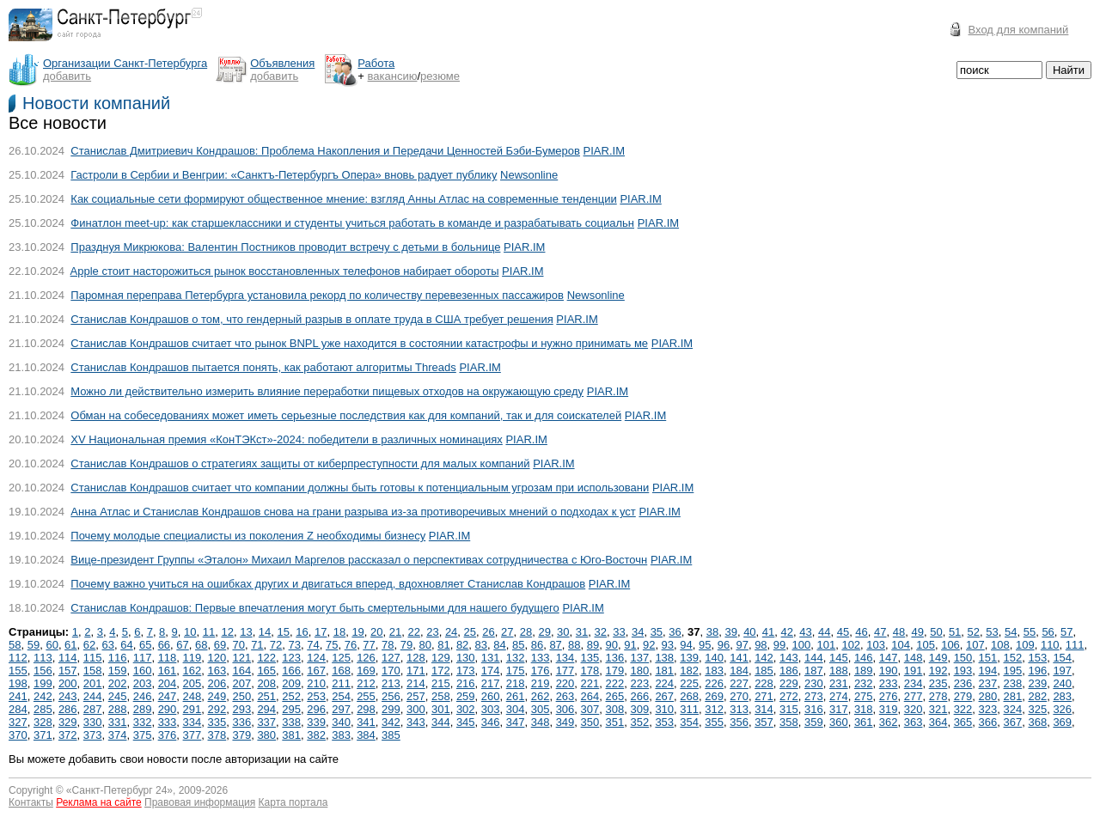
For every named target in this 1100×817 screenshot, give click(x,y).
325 (1037, 709)
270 (739, 696)
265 (615, 696)
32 (601, 631)
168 (341, 670)
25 (470, 631)
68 (201, 644)
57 (1066, 631)
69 (220, 644)
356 (739, 722)
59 (34, 644)
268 (689, 696)
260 (490, 696)
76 (351, 644)
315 (788, 709)
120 (217, 657)
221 (590, 683)
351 (615, 722)
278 (938, 696)
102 (850, 644)
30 (563, 631)
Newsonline (529, 174)
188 (838, 670)
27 (507, 631)
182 (689, 670)
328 (43, 722)
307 (590, 709)
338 (291, 722)
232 (863, 683)
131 (490, 657)
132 (515, 657)
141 (739, 657)
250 (241, 696)
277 (913, 696)
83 (481, 644)
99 (779, 644)
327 (18, 722)
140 (714, 657)
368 (1037, 722)
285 (43, 709)
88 (574, 644)
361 (863, 722)
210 (316, 683)
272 (788, 696)
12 (227, 631)
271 (764, 696)
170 (391, 670)
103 (875, 644)
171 (415, 670)
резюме (440, 76)
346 (490, 722)
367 (1013, 722)
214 (415, 683)
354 (689, 722)
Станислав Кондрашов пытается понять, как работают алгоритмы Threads (262, 367)
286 (67, 709)
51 (955, 631)
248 (192, 696)
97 (742, 644)
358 (788, 722)
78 (388, 644)
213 (391, 683)
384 (366, 735)
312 (714, 709)
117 (142, 657)
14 (265, 631)
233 (888, 683)
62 (89, 644)
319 (888, 709)
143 (788, 657)
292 (217, 709)
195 (1013, 670)
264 (590, 696)
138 (664, 657)
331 (117, 722)
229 (788, 683)
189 (863, 670)
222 (615, 683)
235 (938, 683)
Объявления (282, 63)
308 (615, 709)
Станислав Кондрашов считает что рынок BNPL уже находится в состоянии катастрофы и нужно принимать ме (359, 343)
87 (555, 644)
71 (257, 644)
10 (190, 631)
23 (432, 631)
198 (18, 683)
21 (395, 631)
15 (284, 631)
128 (415, 657)
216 (465, 683)
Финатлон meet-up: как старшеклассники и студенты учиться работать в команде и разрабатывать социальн (352, 222)
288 (117, 709)
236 (963, 683)
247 (167, 696)
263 (565, 696)
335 (217, 722)
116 (117, 657)
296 (316, 709)
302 (465, 709)
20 (376, 631)
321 (938, 709)
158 (92, 670)
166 (291, 670)
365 (963, 722)
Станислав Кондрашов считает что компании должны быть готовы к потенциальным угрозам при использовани (359, 487)
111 (1075, 644)
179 (615, 670)
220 (565, 683)
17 (321, 631)
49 (917, 631)
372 (67, 735)
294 (266, 709)
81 (443, 644)
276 (888, 696)
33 (619, 631)
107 (975, 644)
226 (714, 683)
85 (518, 644)
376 (167, 735)
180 (639, 670)
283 (1062, 696)
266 (639, 696)
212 (366, 683)
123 (291, 657)
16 (302, 631)
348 (540, 722)
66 (164, 644)
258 (440, 696)
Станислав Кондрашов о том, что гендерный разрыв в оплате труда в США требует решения (311, 319)
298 (366, 709)
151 (988, 657)
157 (67, 670)
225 (689, 683)
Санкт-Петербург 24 (120, 790)
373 (92, 735)
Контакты (31, 802)
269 (714, 696)
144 (813, 657)
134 (565, 657)
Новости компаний (96, 103)
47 (880, 631)
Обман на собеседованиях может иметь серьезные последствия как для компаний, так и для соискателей (345, 415)
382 (316, 735)
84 (499, 644)
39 (730, 631)
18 (339, 631)
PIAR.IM (604, 150)
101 (825, 644)
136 (615, 657)
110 (1050, 644)
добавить (67, 76)
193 (963, 670)
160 (142, 670)
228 (764, 683)
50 (936, 631)
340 (341, 722)
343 (415, 722)
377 (192, 735)
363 (913, 722)
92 (649, 644)
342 (391, 722)
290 (167, 709)
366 (988, 722)
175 (515, 670)
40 (749, 631)
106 (950, 644)
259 (465, 696)
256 (391, 696)
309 (639, 709)
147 (888, 657)
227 (739, 683)
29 (544, 631)
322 (963, 709)
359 (813, 722)
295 (291, 709)
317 (838, 709)
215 (440, 683)
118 (167, 657)
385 (391, 735)
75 (332, 644)
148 (913, 657)
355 (714, 722)
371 (43, 735)
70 (238, 644)
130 (465, 657)
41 (768, 631)
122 (266, 657)
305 (540, 709)
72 (276, 644)
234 (913, 683)
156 (43, 670)
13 (246, 631)
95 (705, 644)
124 (316, 657)
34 (638, 631)
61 (70, 644)
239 (1037, 683)
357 (764, 722)
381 (291, 735)
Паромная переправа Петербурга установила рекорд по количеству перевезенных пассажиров (317, 295)
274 (838, 696)
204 (167, 683)
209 (291, 683)
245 (117, 696)
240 (1062, 683)
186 (788, 670)
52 (974, 631)
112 (18, 657)
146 (863, 657)
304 (515, 709)
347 (515, 722)
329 (67, 722)
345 (465, 722)
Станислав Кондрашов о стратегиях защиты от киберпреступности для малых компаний (299, 463)
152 (1013, 657)
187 (813, 670)
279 (963, 696)
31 (582, 631)
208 (266, 683)
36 (675, 631)
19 (357, 631)
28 (526, 631)
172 (440, 670)
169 (366, 670)
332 (142, 722)
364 (938, 722)
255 (366, 696)
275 (863, 696)
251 (266, 696)
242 (43, 696)
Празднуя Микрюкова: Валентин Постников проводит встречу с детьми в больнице (285, 247)
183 (714, 670)
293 (241, 709)
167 (316, 670)
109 (1025, 644)
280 (988, 696)
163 (217, 670)
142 (764, 657)
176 (540, 670)
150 (963, 657)
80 (425, 644)
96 (724, 644)
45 (843, 631)
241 (18, 696)
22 (413, 631)
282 (1037, 696)
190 (888, 670)
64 (126, 644)
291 (192, 709)
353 (664, 722)
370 (18, 735)
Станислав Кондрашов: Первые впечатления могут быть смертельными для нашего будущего (314, 607)
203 (142, 683)
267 (664, 696)
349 (565, 722)
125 (341, 657)
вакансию (393, 76)
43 (805, 631)
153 (1037, 657)
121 (241, 657)
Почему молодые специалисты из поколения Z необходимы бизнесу (247, 535)
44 (824, 631)
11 (209, 631)
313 (739, 709)
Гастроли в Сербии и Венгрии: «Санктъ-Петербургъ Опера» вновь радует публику (283, 174)
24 (451, 631)
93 (668, 644)
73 (295, 644)
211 (341, 683)
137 (639, 657)
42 (787, 631)
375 (142, 735)
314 (764, 709)
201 (92, 683)
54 (1011, 631)
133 (540, 657)
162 (192, 670)
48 (899, 631)
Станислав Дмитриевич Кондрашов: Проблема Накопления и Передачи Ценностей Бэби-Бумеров (325, 150)
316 (813, 709)
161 (167, 670)
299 (391, 709)
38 (712, 631)
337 (266, 722)
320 (913, 709)
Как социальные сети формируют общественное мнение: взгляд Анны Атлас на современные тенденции (343, 198)
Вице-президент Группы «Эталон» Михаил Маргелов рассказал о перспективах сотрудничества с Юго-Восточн (358, 559)
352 (639, 722)
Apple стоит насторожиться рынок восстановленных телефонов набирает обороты (284, 271)
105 (925, 644)
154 (1062, 657)
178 (590, 670)
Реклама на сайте (99, 802)
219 (540, 683)
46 (861, 631)
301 (440, 709)
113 (43, 657)
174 (490, 670)
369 (1062, 722)
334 (192, 722)
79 (406, 644)
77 (369, 644)
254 (341, 696)
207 (241, 683)
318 (863, 709)
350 (590, 722)
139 (689, 657)
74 (313, 644)
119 (192, 657)
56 (1048, 631)
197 (1062, 670)
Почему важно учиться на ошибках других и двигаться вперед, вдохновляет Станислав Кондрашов (327, 583)
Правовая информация (199, 802)
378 (217, 735)
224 (664, 683)
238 (1013, 683)
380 (266, 735)
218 (515, 683)
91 (630, 644)
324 (1013, 709)
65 (145, 644)
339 (316, 722)
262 (540, 696)
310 (664, 709)
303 (490, 709)
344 (440, 722)
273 (813, 696)
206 (217, 683)
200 (67, 683)
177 (565, 670)
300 (415, 709)
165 (266, 670)
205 (192, 683)
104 (900, 644)
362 (888, 722)
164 (241, 670)
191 (913, 670)
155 (18, 670)
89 (593, 644)
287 (92, 709)
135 (590, 657)
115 (92, 657)
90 (612, 644)
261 (515, 696)
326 (1062, 709)
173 (465, 670)
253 (316, 696)
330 (92, 722)
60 (52, 644)
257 (415, 696)
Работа (376, 63)
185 (764, 670)
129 (440, 657)
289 (142, 709)
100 (801, 644)
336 (241, 722)
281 (1013, 696)
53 (992, 631)
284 (18, 709)
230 (813, 683)
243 (67, 696)
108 (1000, 644)
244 (92, 696)
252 (291, 696)
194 (988, 670)
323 (988, 709)
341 (366, 722)
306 (565, 709)
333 (167, 722)
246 (142, 696)
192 (938, 670)
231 (838, 683)
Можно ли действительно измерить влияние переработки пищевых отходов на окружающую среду (327, 391)
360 (838, 722)
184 (739, 670)
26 (488, 631)
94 (686, 644)
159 (117, 670)
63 (108, 644)
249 (217, 696)
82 (462, 644)
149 (938, 657)
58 (15, 644)
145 (838, 657)
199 (43, 683)
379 (241, 735)
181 (664, 670)
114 (67, 657)
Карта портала (293, 802)
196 (1037, 670)
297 (341, 709)
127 (391, 657)
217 (490, 683)
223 (639, 683)
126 (366, 657)
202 (117, 683)
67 (182, 644)
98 (761, 644)
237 (988, 683)
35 (657, 631)
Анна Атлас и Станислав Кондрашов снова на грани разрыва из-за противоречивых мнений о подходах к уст (352, 511)
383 (341, 735)
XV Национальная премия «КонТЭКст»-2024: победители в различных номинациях (286, 439)
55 (1030, 631)
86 (537, 644)
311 (689, 709)
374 (117, 735)
